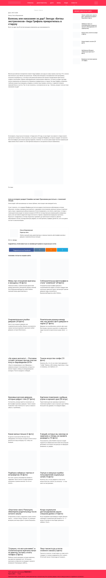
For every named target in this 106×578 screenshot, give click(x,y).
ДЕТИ (51, 3)
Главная (36, 10)
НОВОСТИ (74, 3)
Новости (41, 10)
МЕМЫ (59, 3)
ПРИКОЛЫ (30, 3)
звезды (15, 240)
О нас (19, 574)
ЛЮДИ (66, 3)
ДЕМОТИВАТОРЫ (42, 3)
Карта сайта (11, 574)
